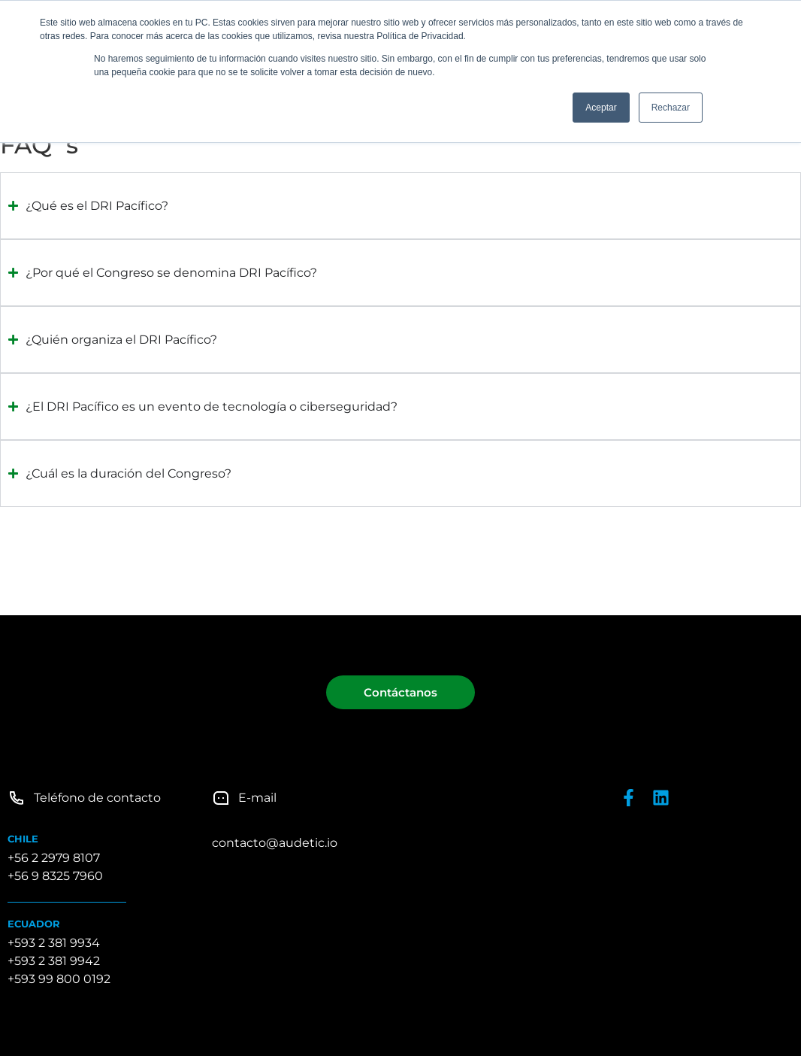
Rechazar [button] (670, 107)
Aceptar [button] (600, 107)
